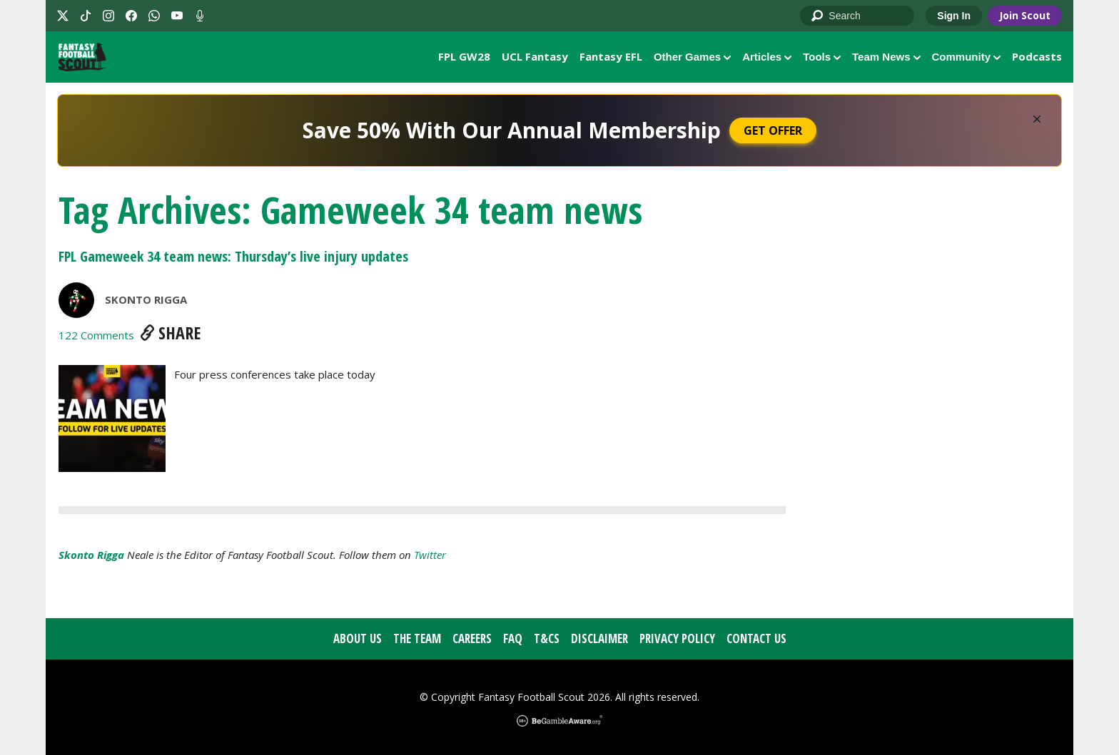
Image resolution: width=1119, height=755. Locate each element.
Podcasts (1037, 56)
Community (966, 57)
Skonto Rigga (146, 300)
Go (817, 16)
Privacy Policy (677, 639)
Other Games (692, 57)
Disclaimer (599, 639)
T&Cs (547, 639)
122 (96, 336)
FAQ (512, 639)
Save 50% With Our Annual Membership (512, 130)
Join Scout (1024, 15)
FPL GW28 (464, 56)
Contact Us (756, 639)
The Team (417, 639)
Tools (822, 57)
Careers (472, 639)
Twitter (430, 555)
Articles (766, 57)
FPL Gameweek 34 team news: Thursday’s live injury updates (233, 257)
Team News (886, 57)
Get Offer (773, 131)
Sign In (954, 15)
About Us (357, 639)
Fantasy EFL (610, 56)
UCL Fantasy (535, 56)
